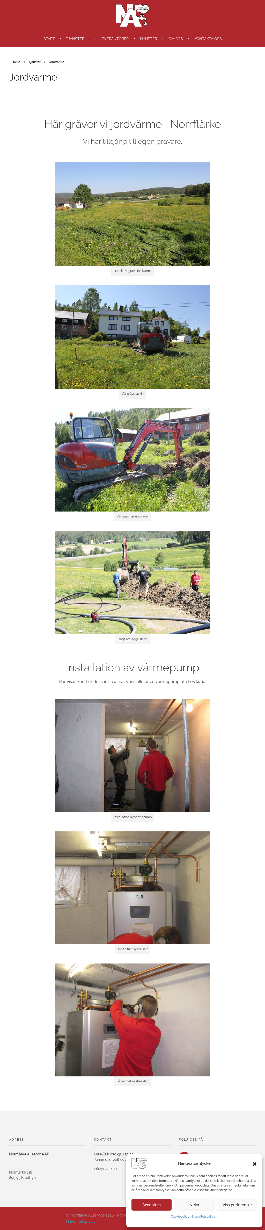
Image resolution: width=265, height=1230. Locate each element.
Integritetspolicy (203, 1216)
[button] (254, 1163)
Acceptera (151, 1205)
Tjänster (34, 62)
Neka (194, 1205)
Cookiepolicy (180, 1216)
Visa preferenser (237, 1205)
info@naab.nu (105, 1169)
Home (16, 62)
